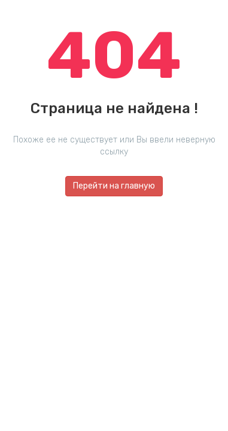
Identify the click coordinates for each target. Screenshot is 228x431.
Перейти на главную (114, 186)
